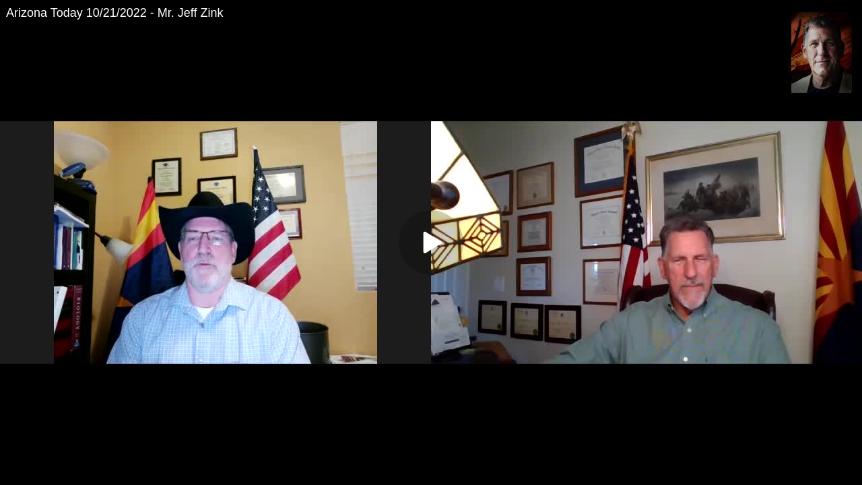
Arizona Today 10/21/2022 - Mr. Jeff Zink (115, 13)
